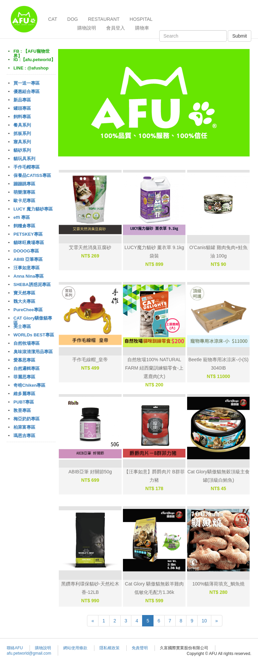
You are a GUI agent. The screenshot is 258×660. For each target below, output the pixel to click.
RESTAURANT (104, 19)
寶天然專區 (24, 292)
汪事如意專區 (26, 267)
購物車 (142, 28)
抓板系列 (22, 133)
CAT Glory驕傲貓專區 (32, 320)
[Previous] (92, 620)
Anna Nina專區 (28, 276)
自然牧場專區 (26, 343)
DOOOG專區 (26, 250)
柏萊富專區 (24, 427)
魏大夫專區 (24, 301)
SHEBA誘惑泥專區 (32, 284)
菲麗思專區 (24, 376)
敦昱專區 (22, 410)
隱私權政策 (109, 648)
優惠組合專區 (26, 91)
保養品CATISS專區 (32, 175)
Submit (239, 36)
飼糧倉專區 (24, 225)
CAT (52, 19)
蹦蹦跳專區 (24, 183)
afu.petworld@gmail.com (29, 653)
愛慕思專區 (24, 360)
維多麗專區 (24, 393)
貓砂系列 (22, 150)
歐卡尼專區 (24, 200)
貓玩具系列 (24, 158)
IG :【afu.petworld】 (34, 59)
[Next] (216, 620)
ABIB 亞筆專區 (28, 259)
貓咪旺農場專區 (28, 242)
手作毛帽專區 (26, 167)
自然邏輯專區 (26, 368)
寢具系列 (22, 141)
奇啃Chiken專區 (29, 385)
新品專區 (22, 99)
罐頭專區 (22, 108)
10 (204, 620)
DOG (72, 19)
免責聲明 (140, 648)
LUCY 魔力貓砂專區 (33, 208)
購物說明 (86, 28)
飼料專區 (22, 116)
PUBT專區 (23, 402)
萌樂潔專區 (24, 192)
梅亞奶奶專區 (26, 418)
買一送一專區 (26, 83)
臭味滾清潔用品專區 (33, 351)
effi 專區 (21, 217)
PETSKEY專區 (28, 234)
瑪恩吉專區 (24, 435)
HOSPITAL (141, 19)
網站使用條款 (75, 648)
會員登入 (115, 28)
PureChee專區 (28, 309)
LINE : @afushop (30, 67)
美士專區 (22, 326)
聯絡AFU (15, 648)
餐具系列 (22, 125)
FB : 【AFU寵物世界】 (31, 53)
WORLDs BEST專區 (33, 334)
